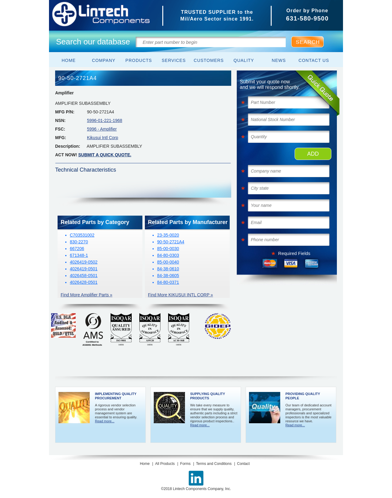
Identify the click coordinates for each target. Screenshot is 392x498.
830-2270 (79, 241)
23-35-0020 (168, 235)
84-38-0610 (168, 268)
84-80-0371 (168, 282)
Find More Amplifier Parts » (86, 294)
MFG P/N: (64, 111)
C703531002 (82, 235)
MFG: (60, 137)
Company (103, 60)
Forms (185, 464)
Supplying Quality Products (207, 396)
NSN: (60, 120)
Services (174, 60)
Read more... (105, 421)
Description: (67, 146)
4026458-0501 (83, 275)
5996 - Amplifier (102, 129)
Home (69, 60)
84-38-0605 (168, 275)
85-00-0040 (168, 262)
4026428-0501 (83, 282)
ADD (313, 154)
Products (139, 60)
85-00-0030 (168, 248)
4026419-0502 (83, 262)
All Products (165, 464)
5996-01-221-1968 (104, 120)
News (279, 60)
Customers (209, 60)
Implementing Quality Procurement (115, 396)
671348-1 (79, 255)
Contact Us (314, 60)
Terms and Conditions (214, 464)
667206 (77, 248)
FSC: (60, 129)
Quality (244, 60)
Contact (243, 464)
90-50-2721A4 (170, 241)
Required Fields (294, 253)
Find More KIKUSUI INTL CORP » (180, 294)
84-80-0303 (168, 255)
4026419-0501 (83, 268)
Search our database (93, 41)
